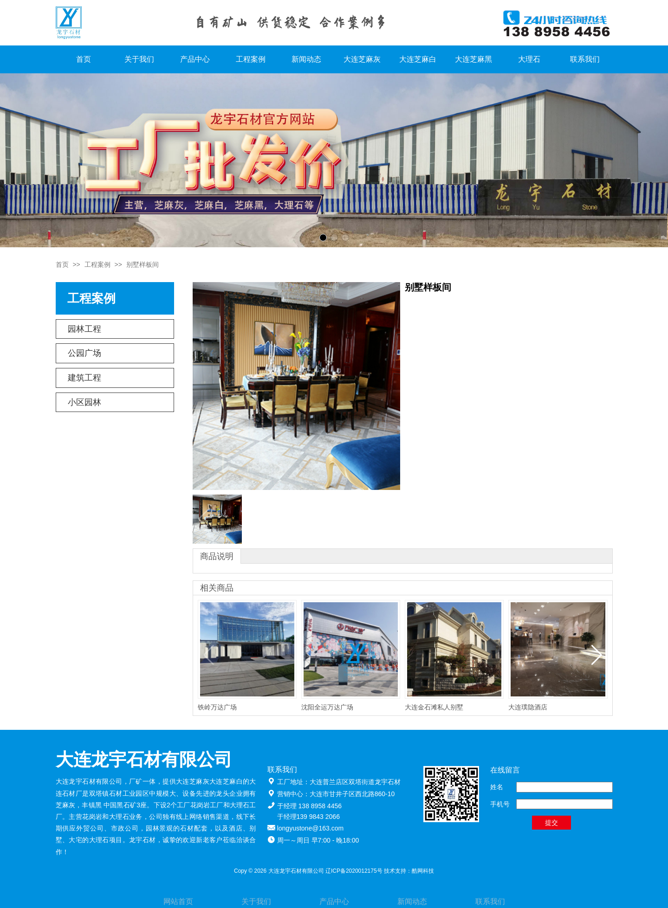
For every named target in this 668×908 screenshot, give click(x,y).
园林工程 (84, 329)
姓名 (496, 787)
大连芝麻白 (417, 59)
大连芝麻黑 (473, 59)
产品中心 (195, 59)
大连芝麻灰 (362, 59)
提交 (551, 822)
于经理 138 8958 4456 (309, 806)
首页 (83, 59)
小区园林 (84, 402)
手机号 (500, 804)
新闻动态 (306, 59)
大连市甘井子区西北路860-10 (352, 794)
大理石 (529, 59)
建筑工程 (84, 377)
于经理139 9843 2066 (308, 816)
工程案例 (251, 59)
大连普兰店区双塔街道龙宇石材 (355, 782)
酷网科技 (423, 871)
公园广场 (84, 353)
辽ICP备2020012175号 (354, 871)
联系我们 (585, 59)
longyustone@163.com (310, 828)
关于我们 (139, 59)
